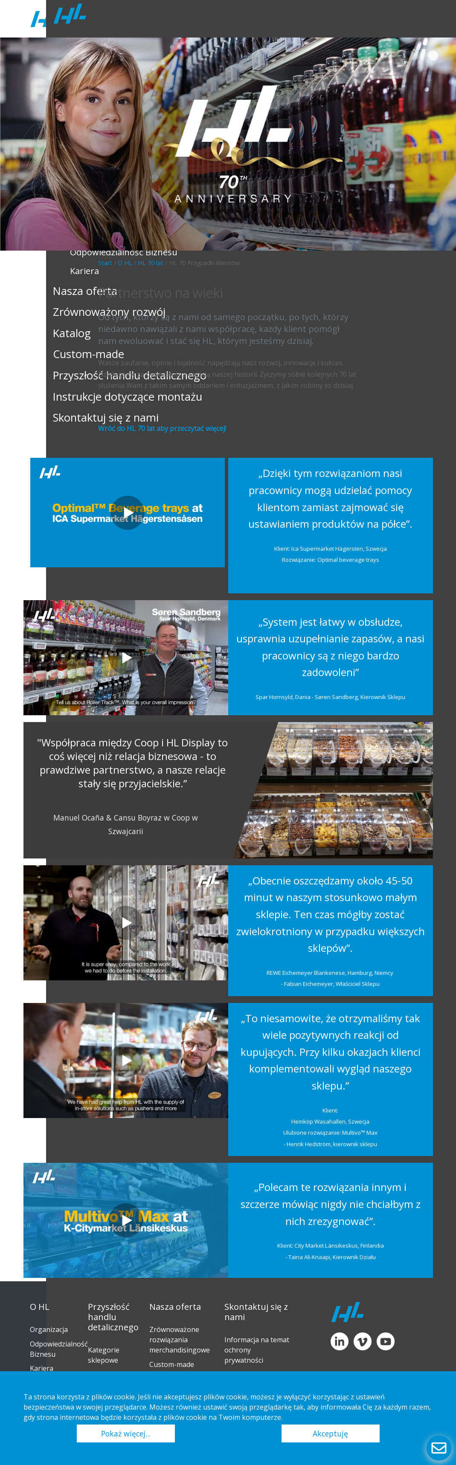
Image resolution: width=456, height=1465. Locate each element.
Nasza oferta (175, 1307)
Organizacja (49, 1329)
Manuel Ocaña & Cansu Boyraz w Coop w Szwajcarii (125, 824)
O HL (125, 263)
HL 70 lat (150, 263)
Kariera (41, 1368)
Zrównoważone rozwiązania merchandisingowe (179, 1340)
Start (105, 263)
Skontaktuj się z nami (256, 1312)
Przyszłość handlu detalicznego (113, 1317)
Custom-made (171, 1364)
